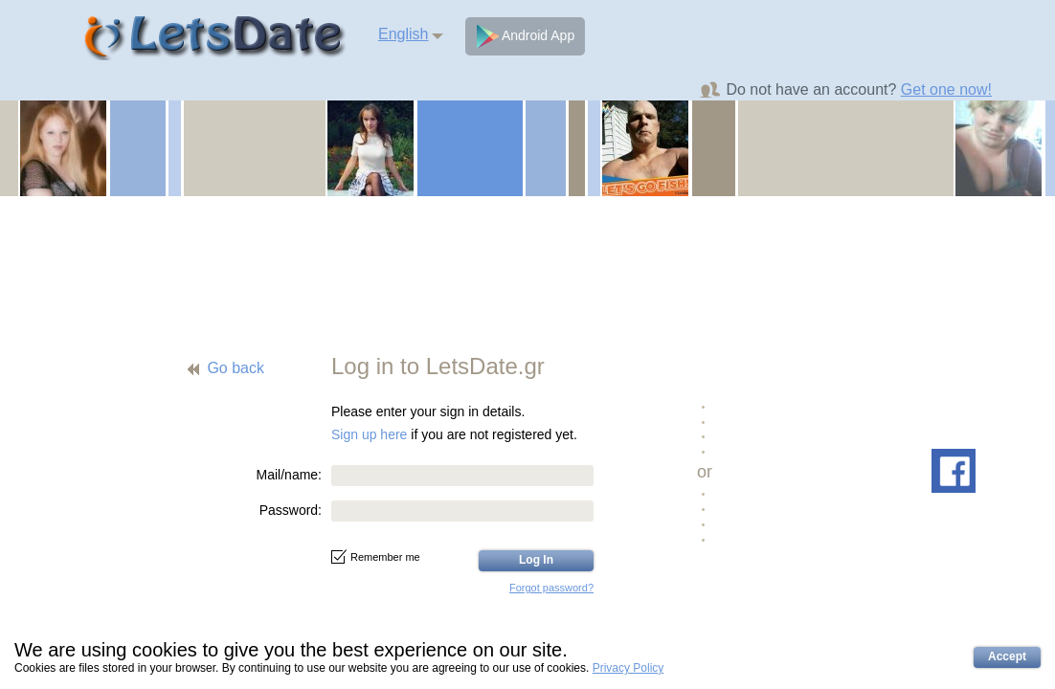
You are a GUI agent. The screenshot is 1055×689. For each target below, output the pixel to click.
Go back (235, 368)
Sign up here (369, 434)
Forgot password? (551, 587)
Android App (525, 36)
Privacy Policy (628, 668)
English (403, 34)
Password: (290, 510)
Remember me (375, 557)
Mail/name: (289, 474)
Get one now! (946, 89)
